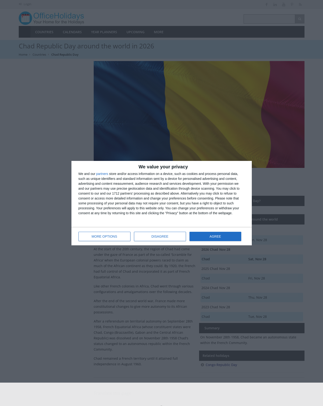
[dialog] (161, 203)
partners (102, 173)
